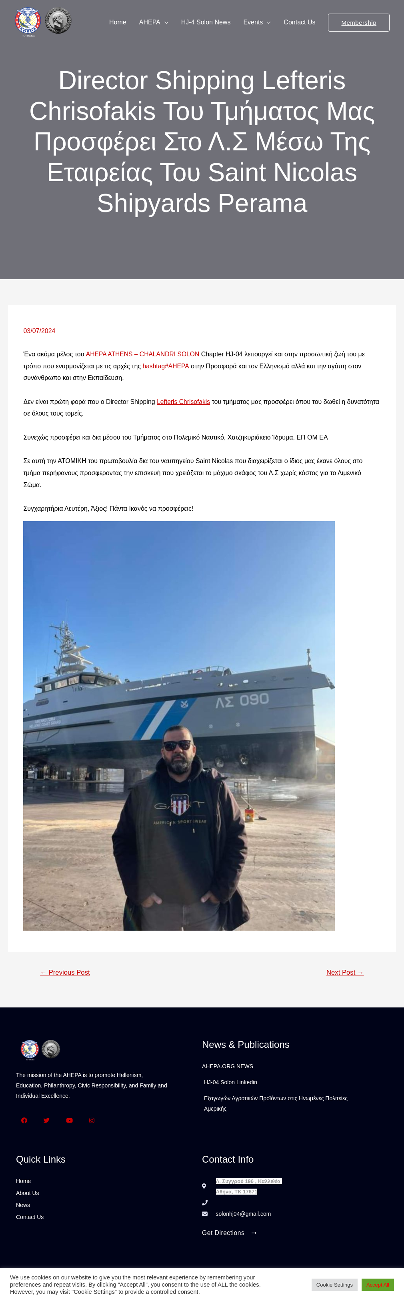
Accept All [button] (377, 1285)
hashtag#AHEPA (166, 366)
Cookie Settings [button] (334, 1285)
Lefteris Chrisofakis (184, 401)
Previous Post (65, 973)
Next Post (344, 973)
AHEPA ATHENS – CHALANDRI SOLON (144, 354)
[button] (230, 1234)
